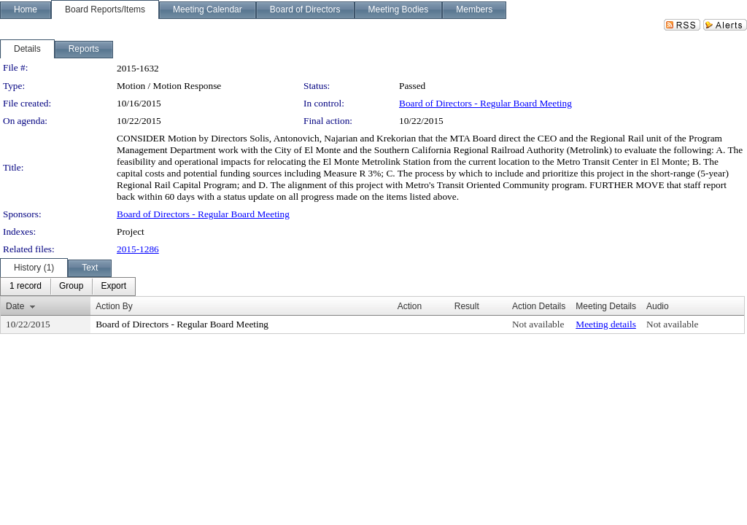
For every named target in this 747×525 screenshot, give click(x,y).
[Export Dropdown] (113, 286)
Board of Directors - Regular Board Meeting (485, 103)
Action (410, 306)
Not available (538, 324)
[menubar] (68, 286)
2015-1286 (138, 249)
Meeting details (606, 324)
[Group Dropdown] (71, 286)
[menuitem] (25, 286)
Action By (114, 306)
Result (466, 306)
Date (15, 306)
